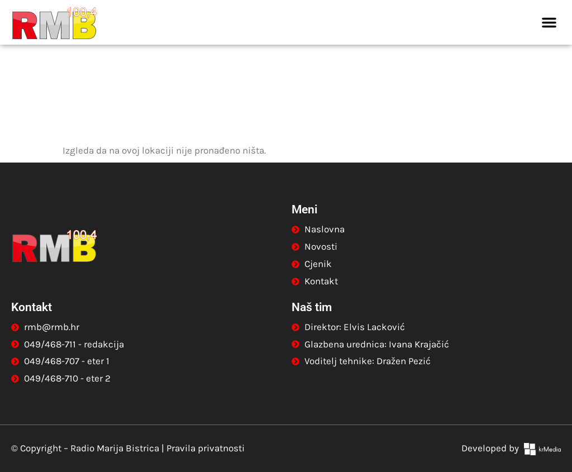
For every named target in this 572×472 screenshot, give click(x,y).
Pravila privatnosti (205, 448)
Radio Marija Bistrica (114, 448)
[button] (549, 22)
